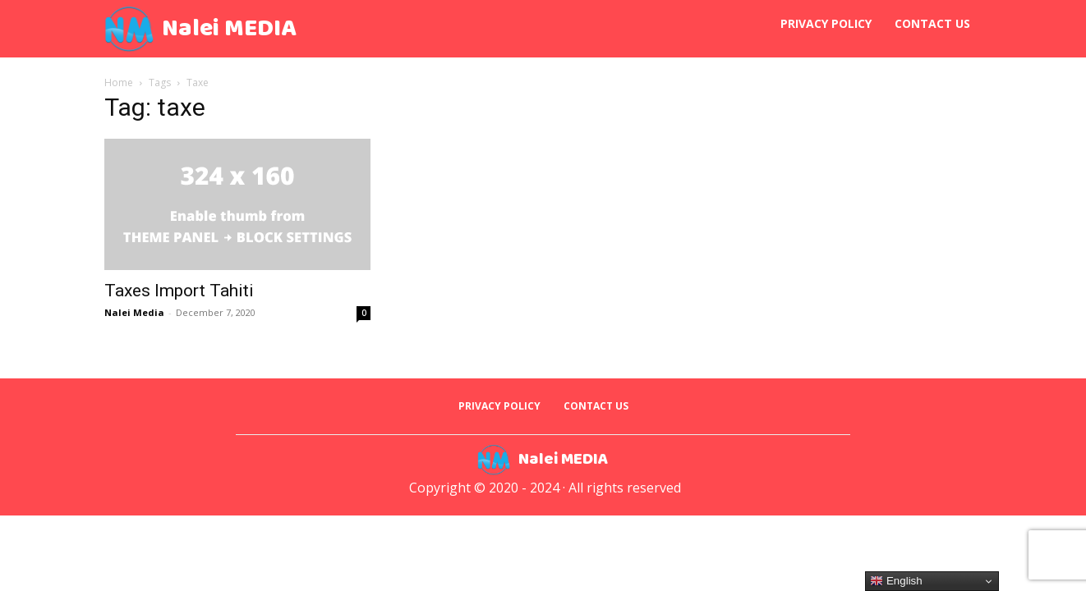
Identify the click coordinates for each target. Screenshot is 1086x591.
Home (118, 82)
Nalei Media (134, 312)
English (896, 581)
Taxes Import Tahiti (179, 290)
